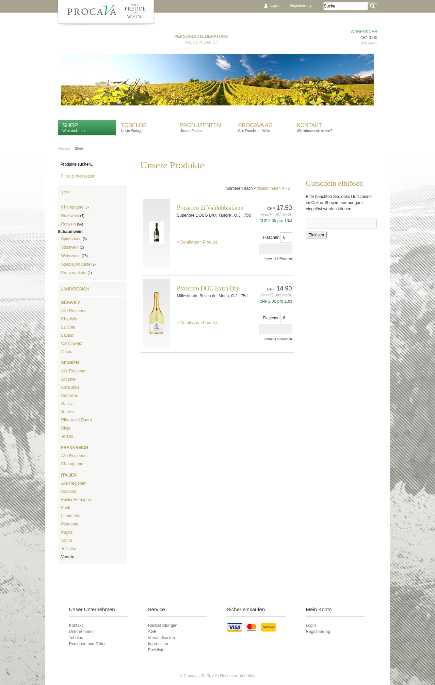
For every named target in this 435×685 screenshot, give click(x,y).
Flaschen (271, 237)
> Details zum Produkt (197, 242)
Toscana (69, 548)
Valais (66, 351)
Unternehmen (81, 631)
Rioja (65, 428)
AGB (152, 631)
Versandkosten (161, 637)
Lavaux (68, 335)
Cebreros (69, 395)
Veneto (68, 556)
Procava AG (255, 125)
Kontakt (310, 125)
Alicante (68, 379)
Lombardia (71, 516)
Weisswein (74, 255)
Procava (64, 148)
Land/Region (75, 289)
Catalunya (70, 387)
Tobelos (134, 125)
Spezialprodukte (78, 264)
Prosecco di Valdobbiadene (210, 207)
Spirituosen (74, 238)
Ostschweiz (71, 343)
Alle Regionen (74, 310)
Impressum (158, 643)
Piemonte (70, 524)
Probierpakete (76, 272)
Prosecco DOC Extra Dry (208, 288)
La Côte (68, 327)
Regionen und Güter (87, 643)
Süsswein (72, 247)
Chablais (69, 319)
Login (274, 5)
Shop (70, 125)
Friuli (65, 507)
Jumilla (67, 412)
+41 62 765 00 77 (201, 42)
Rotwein (72, 224)
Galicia (67, 403)
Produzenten (200, 125)
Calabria (69, 491)
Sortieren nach (239, 188)
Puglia (66, 532)
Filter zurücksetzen (78, 176)
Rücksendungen (163, 625)
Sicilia (66, 540)
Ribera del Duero (76, 420)
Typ (65, 192)
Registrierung (300, 5)
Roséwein (72, 215)
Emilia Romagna (76, 499)
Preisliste (156, 650)
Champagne (75, 207)
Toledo (67, 436)
